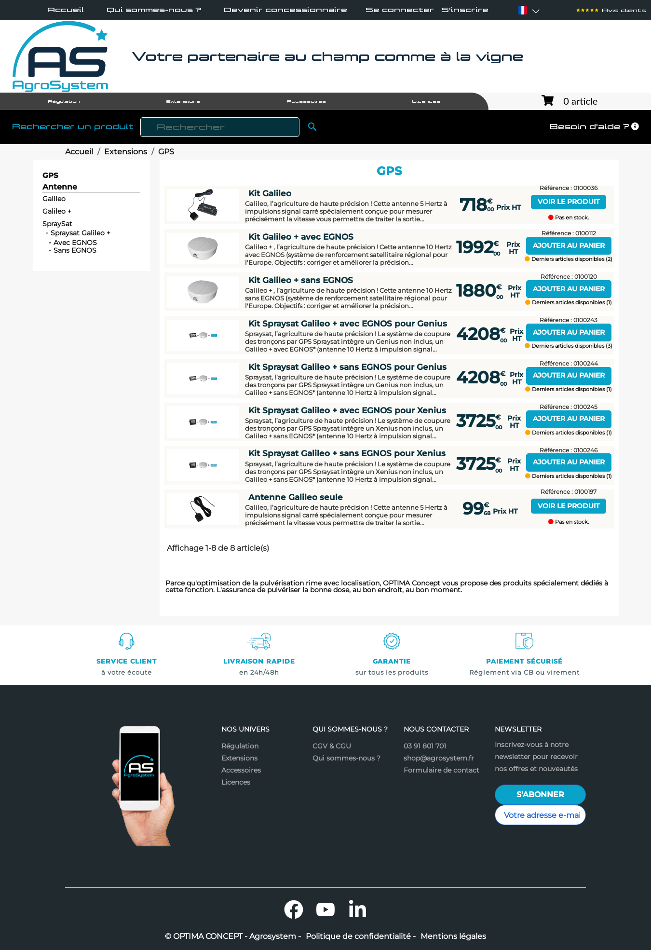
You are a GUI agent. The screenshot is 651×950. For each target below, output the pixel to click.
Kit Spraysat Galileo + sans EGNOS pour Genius (347, 367)
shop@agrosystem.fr (439, 758)
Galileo (54, 198)
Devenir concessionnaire (285, 10)
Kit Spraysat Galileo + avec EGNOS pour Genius (347, 323)
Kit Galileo (269, 193)
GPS (50, 175)
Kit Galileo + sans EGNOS (300, 280)
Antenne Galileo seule (295, 497)
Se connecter (400, 10)
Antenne (59, 187)
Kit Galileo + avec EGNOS (300, 237)
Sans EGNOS (75, 250)
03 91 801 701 (425, 746)
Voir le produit (568, 201)
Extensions (239, 758)
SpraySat (57, 223)
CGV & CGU (331, 746)
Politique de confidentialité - (361, 936)
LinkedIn (357, 909)
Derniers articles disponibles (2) (568, 259)
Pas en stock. (568, 217)
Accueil (65, 10)
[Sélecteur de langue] (522, 10)
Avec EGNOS (75, 242)
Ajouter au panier (569, 245)
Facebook (293, 909)
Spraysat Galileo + (80, 233)
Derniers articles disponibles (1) (568, 302)
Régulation (239, 746)
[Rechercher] (219, 127)
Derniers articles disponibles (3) (568, 346)
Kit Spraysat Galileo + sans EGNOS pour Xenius (347, 453)
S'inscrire (464, 10)
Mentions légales (453, 936)
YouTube (325, 909)
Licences (235, 782)
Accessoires (241, 770)
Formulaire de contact (441, 770)
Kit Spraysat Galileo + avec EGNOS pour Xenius (347, 410)
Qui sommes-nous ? (154, 10)
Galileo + (56, 211)
